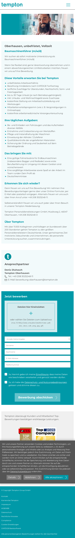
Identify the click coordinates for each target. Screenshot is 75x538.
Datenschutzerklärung (20, 471)
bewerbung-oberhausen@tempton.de (37, 279)
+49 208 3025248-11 (22, 276)
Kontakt (4, 496)
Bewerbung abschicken (37, 397)
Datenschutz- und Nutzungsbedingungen (46, 382)
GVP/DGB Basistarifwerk (11, 528)
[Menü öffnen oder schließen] (68, 5)
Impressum (6, 504)
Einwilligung (42, 374)
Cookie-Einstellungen (10, 524)
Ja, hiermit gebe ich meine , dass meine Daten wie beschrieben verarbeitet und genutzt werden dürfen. (36, 376)
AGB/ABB (5, 508)
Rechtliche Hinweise (9, 516)
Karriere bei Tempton (9, 500)
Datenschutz (6, 512)
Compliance (6, 520)
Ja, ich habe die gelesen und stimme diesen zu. (36, 384)
